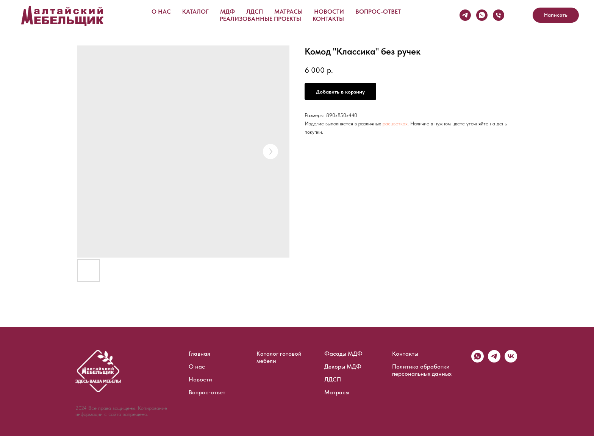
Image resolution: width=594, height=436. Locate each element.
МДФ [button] (227, 11)
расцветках (395, 123)
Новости (329, 11)
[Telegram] (465, 15)
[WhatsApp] (482, 15)
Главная (199, 353)
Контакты (328, 18)
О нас (161, 11)
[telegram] (494, 360)
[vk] (511, 360)
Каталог (195, 11)
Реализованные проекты (260, 18)
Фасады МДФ (343, 353)
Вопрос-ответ (378, 11)
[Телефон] (498, 15)
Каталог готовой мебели (279, 357)
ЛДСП (254, 11)
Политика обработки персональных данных (422, 370)
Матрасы (288, 11)
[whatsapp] (477, 360)
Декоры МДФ (342, 366)
